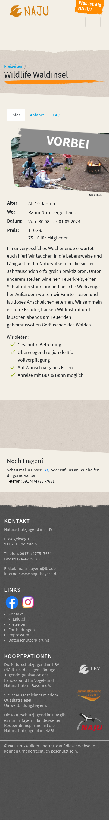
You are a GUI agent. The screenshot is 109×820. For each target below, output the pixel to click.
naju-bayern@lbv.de (37, 568)
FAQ (46, 470)
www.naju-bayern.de (39, 573)
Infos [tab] (16, 115)
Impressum (18, 634)
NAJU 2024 (18, 745)
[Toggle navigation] (93, 22)
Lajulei (19, 619)
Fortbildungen (21, 629)
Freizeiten (17, 624)
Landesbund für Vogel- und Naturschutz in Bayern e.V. (29, 682)
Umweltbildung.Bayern (25, 705)
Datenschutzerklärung (28, 640)
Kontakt (15, 613)
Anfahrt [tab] (37, 115)
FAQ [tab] (56, 115)
